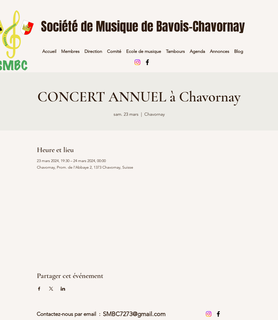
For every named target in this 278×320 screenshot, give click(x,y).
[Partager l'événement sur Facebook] (39, 289)
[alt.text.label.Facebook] (147, 62)
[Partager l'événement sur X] (51, 289)
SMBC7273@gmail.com (134, 314)
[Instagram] (137, 62)
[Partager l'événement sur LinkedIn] (63, 289)
